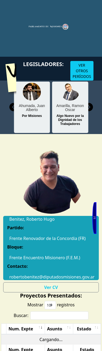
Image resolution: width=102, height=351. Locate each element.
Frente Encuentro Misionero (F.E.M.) (44, 258)
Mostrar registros (51, 305)
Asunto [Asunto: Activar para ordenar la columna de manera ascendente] (54, 329)
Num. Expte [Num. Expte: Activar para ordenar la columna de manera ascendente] (21, 329)
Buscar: (51, 315)
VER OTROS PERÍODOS (82, 71)
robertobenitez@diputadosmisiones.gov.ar (51, 277)
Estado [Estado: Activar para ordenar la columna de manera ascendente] (84, 329)
